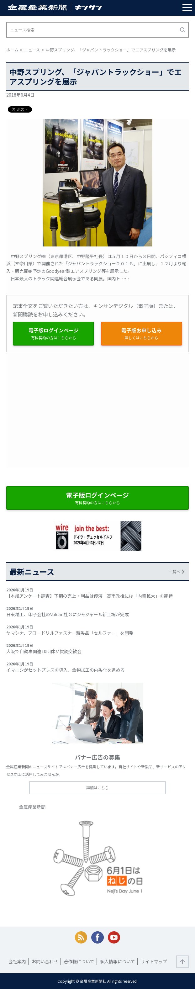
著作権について (79, 961)
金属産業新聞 (32, 807)
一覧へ (174, 571)
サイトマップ (154, 961)
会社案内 (17, 961)
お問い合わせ (45, 961)
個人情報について (117, 961)
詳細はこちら (97, 787)
